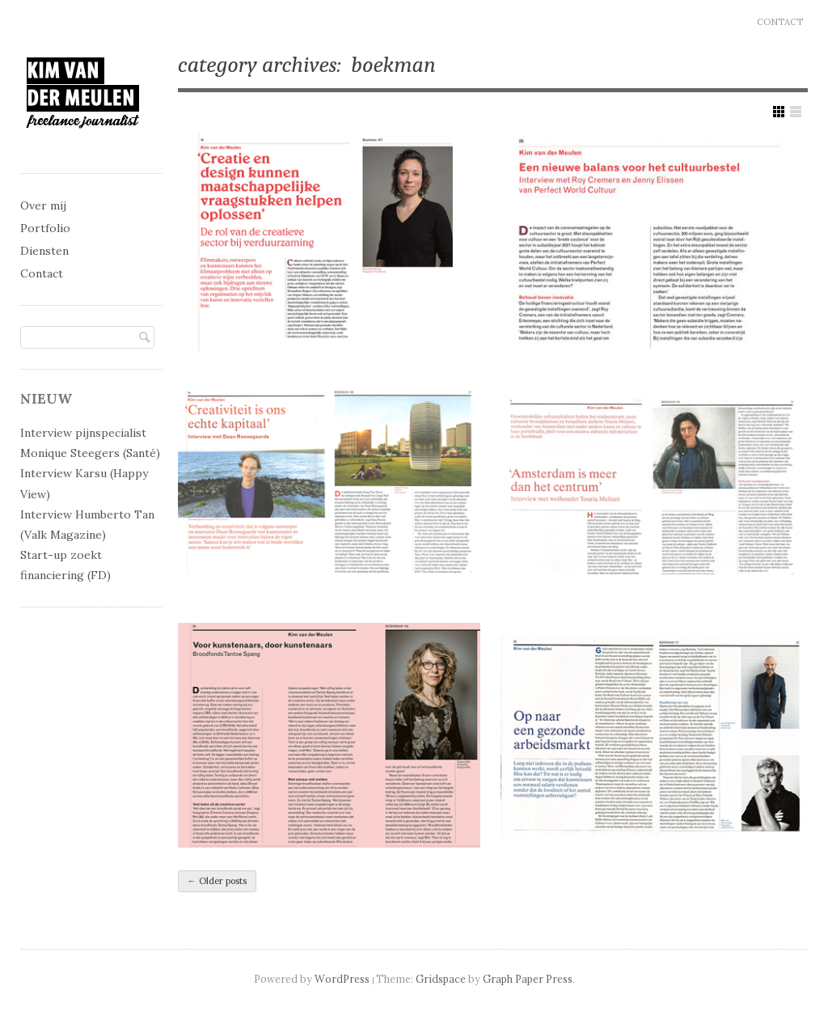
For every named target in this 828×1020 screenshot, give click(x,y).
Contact (780, 22)
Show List (795, 111)
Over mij (43, 205)
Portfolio (45, 228)
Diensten (44, 250)
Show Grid (778, 111)
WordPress (342, 978)
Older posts (217, 881)
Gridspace (441, 978)
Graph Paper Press (527, 978)
